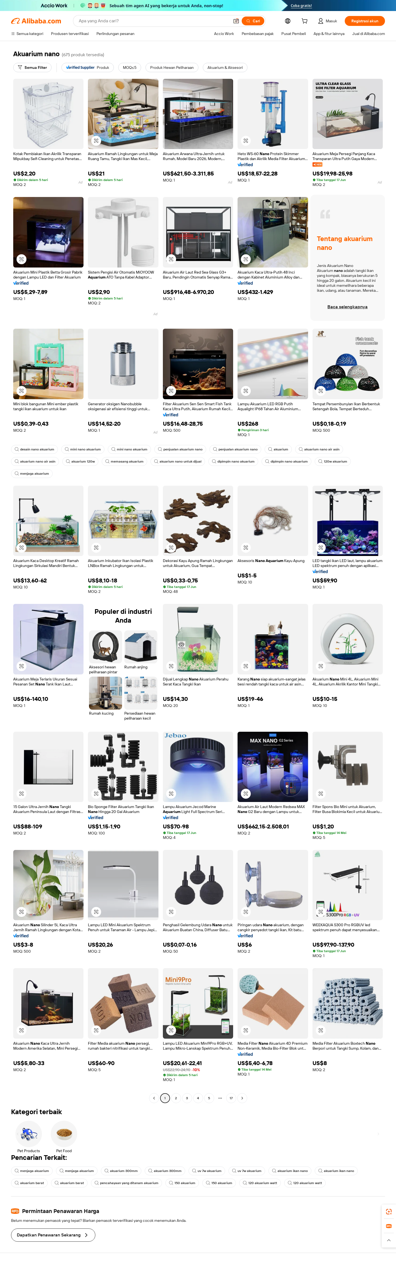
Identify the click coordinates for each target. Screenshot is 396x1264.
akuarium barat (29, 1183)
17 (231, 1098)
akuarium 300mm (121, 1171)
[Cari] (253, 21)
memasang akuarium (124, 461)
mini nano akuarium (83, 449)
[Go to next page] (242, 1098)
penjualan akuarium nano (180, 449)
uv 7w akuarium (207, 1171)
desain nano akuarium (34, 449)
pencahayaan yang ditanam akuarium (126, 1183)
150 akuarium (182, 1183)
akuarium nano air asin (319, 449)
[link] (389, 1211)
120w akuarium (332, 461)
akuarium (278, 449)
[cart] (305, 22)
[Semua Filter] (32, 67)
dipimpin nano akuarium (233, 461)
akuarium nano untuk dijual (177, 461)
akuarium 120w (80, 461)
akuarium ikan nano (290, 1171)
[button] (236, 21)
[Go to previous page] (154, 1098)
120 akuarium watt (260, 1183)
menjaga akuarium (32, 473)
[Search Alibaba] (153, 21)
